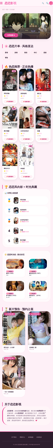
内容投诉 (39, 437)
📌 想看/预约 (9, 101)
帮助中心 (22, 437)
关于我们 (14, 437)
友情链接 (30, 437)
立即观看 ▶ (11, 35)
